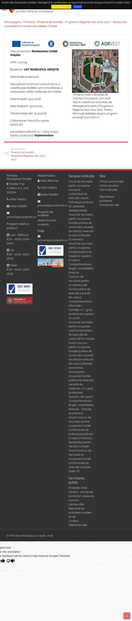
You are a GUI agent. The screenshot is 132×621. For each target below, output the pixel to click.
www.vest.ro (91, 117)
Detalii (77, 6)
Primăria (29, 22)
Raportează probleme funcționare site (109, 201)
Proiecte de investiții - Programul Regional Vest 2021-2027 (73, 22)
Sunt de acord (61, 6)
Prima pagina (12, 22)
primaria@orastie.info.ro (21, 217)
